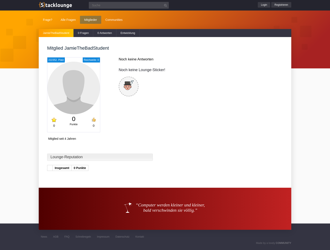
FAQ (66, 236)
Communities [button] (114, 19)
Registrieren (281, 4)
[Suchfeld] (129, 5)
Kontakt (140, 236)
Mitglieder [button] (90, 19)
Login (264, 4)
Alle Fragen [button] (68, 19)
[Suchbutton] (165, 5)
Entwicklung (128, 33)
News (44, 236)
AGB (55, 236)
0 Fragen (83, 33)
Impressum (103, 236)
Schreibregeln (83, 236)
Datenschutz (122, 236)
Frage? (47, 19)
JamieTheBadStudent (56, 33)
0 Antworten (104, 33)
